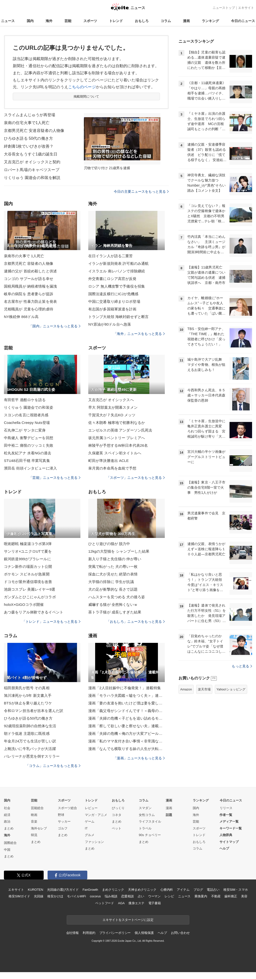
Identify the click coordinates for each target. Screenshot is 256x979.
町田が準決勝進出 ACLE (108, 460)
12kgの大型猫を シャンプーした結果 (118, 551)
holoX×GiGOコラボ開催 (24, 604)
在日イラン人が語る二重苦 (110, 256)
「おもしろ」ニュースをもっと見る (135, 621)
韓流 (34, 835)
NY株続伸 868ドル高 (21, 317)
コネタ (116, 815)
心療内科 (166, 889)
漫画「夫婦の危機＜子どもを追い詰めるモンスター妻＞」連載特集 (126, 718)
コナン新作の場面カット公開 (28, 566)
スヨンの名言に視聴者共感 (26, 415)
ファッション (94, 842)
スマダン (145, 808)
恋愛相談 (127, 896)
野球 (61, 815)
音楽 (34, 821)
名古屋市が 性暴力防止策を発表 (30, 301)
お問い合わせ (180, 933)
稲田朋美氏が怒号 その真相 (27, 688)
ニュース (8, 21)
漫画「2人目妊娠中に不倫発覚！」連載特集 (124, 688)
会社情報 (72, 933)
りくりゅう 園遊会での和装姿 (28, 407)
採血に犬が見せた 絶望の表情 (113, 574)
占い (141, 896)
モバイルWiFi (76, 896)
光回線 (38, 896)
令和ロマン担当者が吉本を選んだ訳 (33, 711)
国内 (30, 21)
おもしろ (142, 21)
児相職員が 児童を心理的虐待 (28, 309)
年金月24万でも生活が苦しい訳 (30, 741)
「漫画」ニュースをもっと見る (139, 758)
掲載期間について (86, 96)
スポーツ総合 (67, 808)
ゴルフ (62, 828)
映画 (34, 815)
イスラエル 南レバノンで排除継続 (116, 271)
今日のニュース (243, 21)
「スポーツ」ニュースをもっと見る (135, 478)
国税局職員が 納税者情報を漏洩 (30, 286)
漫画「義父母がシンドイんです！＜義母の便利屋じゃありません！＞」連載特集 (126, 711)
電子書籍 (154, 903)
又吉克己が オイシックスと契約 (32, 162)
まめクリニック (113, 889)
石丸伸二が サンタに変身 (25, 430)
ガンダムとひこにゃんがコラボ (30, 597)
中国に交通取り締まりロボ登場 (114, 301)
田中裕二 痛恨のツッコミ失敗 (28, 445)
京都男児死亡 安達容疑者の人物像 (34, 130)
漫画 (186, 21)
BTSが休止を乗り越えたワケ (28, 703)
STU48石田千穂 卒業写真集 (27, 460)
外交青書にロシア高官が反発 (112, 279)
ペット (116, 828)
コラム (166, 21)
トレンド (116, 21)
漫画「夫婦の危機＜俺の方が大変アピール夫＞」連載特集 (126, 733)
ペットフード (104, 903)
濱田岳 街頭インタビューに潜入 (30, 468)
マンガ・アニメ (96, 815)
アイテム (183, 889)
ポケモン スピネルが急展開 (27, 574)
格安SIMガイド (19, 896)
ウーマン (154, 896)
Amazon (186, 689)
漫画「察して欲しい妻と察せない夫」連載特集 (126, 726)
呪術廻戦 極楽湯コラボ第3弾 (27, 544)
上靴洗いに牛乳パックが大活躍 (30, 749)
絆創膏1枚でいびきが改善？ (28, 146)
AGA (121, 903)
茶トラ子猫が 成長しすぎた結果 (114, 612)
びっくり (118, 808)
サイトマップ (229, 842)
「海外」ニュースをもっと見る (139, 334)
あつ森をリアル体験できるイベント (33, 612)
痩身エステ (136, 903)
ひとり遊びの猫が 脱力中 (109, 544)
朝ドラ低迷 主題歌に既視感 (27, 733)
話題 (169, 815)
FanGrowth (90, 889)
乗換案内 (200, 896)
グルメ (89, 835)
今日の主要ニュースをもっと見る (141, 191)
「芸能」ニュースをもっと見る (54, 478)
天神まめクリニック (142, 889)
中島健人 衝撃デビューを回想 (28, 438)
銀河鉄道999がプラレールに (27, 559)
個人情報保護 (144, 933)
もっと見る (242, 666)
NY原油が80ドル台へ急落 (109, 324)
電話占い (213, 889)
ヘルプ (224, 848)
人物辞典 (225, 835)
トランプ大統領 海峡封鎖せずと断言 (118, 317)
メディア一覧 (229, 821)
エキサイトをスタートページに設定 (128, 920)
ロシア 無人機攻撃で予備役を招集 (116, 286)
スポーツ (90, 21)
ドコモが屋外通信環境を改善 (28, 582)
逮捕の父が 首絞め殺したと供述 (30, 271)
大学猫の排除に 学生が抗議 (111, 582)
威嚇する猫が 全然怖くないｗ (113, 604)
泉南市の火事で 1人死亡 (24, 256)
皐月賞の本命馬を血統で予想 (112, 468)
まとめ (8, 828)
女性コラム (147, 815)
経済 (7, 815)
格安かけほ (55, 896)
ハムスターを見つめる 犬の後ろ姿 (116, 597)
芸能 (67, 21)
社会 (7, 808)
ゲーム (89, 821)
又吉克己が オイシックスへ (111, 400)
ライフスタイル (150, 821)
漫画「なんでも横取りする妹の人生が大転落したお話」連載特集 (126, 749)
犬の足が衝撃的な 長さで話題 (113, 589)
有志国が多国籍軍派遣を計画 (112, 309)
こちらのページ (82, 87)
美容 (244, 896)
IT (86, 828)
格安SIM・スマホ (235, 889)
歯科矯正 (230, 896)
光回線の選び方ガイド (63, 889)
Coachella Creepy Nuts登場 (27, 422)
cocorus (95, 896)
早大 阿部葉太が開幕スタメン (113, 407)
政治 (7, 821)
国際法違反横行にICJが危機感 (113, 294)
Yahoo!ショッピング (231, 689)
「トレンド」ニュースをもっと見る (51, 621)
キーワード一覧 (230, 828)
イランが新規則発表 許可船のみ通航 (118, 263)
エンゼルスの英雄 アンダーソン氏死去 (120, 430)
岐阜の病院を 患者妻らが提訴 (28, 294)
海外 (49, 21)
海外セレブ (39, 828)
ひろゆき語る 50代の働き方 (28, 138)
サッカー (64, 821)
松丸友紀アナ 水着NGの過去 (27, 453)
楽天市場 (204, 689)
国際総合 (10, 843)
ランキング (210, 21)
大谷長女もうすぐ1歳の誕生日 (31, 154)
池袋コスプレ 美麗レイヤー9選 (29, 589)
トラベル (145, 828)
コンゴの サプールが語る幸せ (28, 279)
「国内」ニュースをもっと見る (54, 326)
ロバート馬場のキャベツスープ (31, 170)
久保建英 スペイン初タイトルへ (114, 453)
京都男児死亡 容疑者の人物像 (28, 263)
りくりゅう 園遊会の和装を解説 (32, 178)
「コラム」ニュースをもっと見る (53, 766)
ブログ (198, 889)
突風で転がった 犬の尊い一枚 (113, 566)
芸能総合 (37, 808)
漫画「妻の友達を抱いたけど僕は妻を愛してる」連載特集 (126, 703)
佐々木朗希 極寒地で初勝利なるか (116, 422)
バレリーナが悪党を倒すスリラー (32, 756)
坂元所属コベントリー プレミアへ (116, 438)
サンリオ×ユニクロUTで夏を (28, 551)
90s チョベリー (150, 835)
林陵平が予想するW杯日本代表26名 (118, 445)
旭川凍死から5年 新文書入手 (27, 695)
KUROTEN (35, 889)
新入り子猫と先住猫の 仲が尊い (114, 559)
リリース (226, 808)
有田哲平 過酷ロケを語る (25, 400)
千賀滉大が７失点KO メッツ (112, 415)
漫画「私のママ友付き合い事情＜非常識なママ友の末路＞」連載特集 (126, 741)
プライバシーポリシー (115, 933)
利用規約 (89, 933)
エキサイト (246, 8)
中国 (7, 850)
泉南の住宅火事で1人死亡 (27, 123)
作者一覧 (225, 815)
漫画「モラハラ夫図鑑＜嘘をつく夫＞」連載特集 (126, 695)
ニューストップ (224, 8)
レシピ (169, 896)
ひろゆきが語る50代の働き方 (28, 718)
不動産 (216, 896)
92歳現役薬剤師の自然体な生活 (30, 726)
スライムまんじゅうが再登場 (29, 115)
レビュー (91, 808)
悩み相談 (111, 896)
